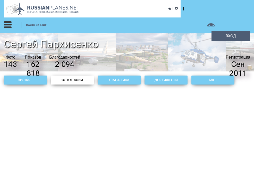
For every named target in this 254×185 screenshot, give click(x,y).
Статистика (119, 80)
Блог (213, 80)
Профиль (25, 80)
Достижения (166, 80)
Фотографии (72, 80)
